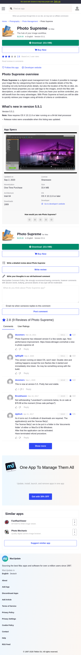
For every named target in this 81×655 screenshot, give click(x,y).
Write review (40, 269)
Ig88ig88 (19, 356)
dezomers (20, 334)
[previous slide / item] (6, 152)
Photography (14, 21)
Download (40, 42)
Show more (40, 446)
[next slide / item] (75, 152)
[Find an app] (11, 8)
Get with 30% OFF (40, 496)
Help (4, 638)
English (5, 573)
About (4, 580)
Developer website (32, 68)
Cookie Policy (8, 625)
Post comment (40, 311)
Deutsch (13, 573)
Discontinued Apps (10, 593)
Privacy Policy (8, 612)
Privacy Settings (9, 619)
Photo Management (30, 21)
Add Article (6, 600)
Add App (5, 587)
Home (4, 21)
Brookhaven (21, 396)
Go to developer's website (53, 204)
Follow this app (10, 68)
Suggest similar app (40, 543)
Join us (57, 1)
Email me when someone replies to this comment (28, 306)
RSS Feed (6, 644)
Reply (26, 349)
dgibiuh (18, 414)
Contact (5, 631)
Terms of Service (9, 606)
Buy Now (40, 49)
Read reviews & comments (12, 61)
